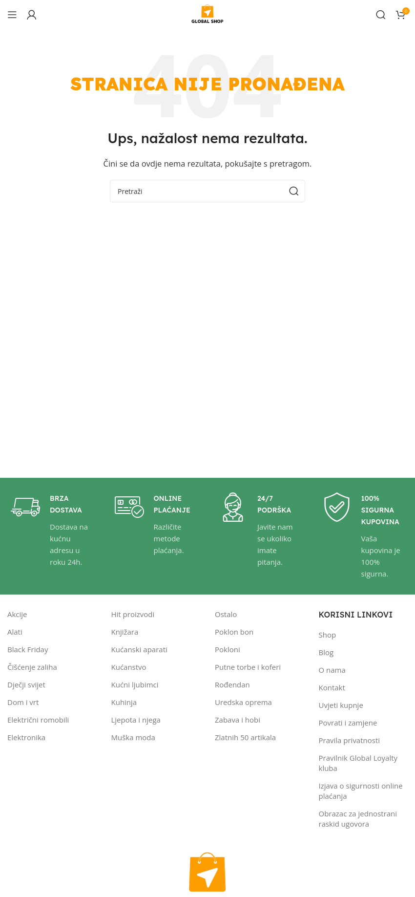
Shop (327, 635)
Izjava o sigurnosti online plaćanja (361, 791)
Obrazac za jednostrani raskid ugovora (358, 819)
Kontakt (332, 687)
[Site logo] (207, 14)
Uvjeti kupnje (341, 705)
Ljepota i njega (136, 720)
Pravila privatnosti (349, 740)
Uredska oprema (243, 702)
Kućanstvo (128, 667)
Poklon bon (234, 632)
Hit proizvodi (133, 614)
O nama (332, 670)
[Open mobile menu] (12, 14)
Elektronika (26, 737)
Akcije (17, 614)
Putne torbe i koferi (248, 667)
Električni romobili (38, 720)
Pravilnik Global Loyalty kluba (358, 763)
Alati (14, 632)
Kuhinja (124, 702)
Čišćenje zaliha (32, 667)
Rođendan (232, 684)
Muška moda (133, 737)
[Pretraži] (381, 14)
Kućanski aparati (139, 649)
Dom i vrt (23, 702)
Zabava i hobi (237, 720)
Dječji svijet (26, 684)
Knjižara (125, 632)
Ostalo (226, 614)
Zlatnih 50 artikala (245, 737)
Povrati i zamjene (348, 722)
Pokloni (227, 649)
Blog (326, 652)
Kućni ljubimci (135, 684)
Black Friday (27, 649)
